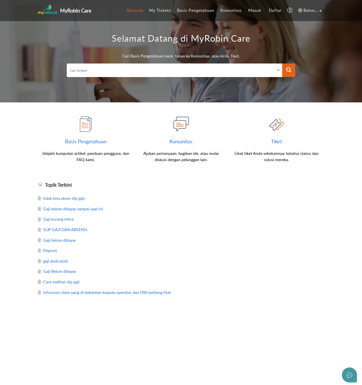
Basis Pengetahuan (195, 10)
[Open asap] (349, 374)
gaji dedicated (55, 261)
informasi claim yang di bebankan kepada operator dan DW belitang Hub (107, 292)
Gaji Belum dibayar (59, 271)
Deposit (50, 250)
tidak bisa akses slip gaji (64, 198)
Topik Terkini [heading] (58, 185)
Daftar (275, 10)
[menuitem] (135, 10)
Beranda (135, 10)
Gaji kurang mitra (58, 219)
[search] (170, 70)
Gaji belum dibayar (59, 240)
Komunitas (231, 10)
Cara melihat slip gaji (61, 282)
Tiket (276, 141)
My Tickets (160, 10)
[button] (290, 10)
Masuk (254, 10)
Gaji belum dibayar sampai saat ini (73, 209)
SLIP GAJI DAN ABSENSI (65, 229)
